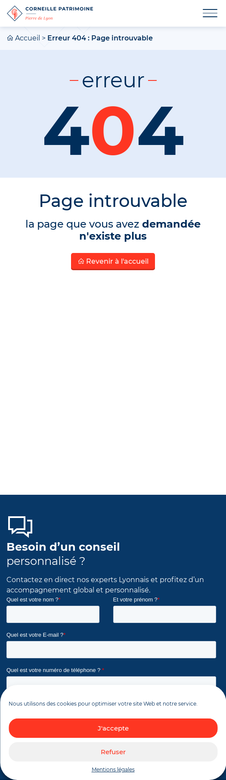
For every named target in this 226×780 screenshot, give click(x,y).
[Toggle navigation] (205, 13)
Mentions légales (113, 769)
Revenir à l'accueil (113, 261)
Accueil (27, 38)
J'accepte (113, 728)
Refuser (113, 752)
